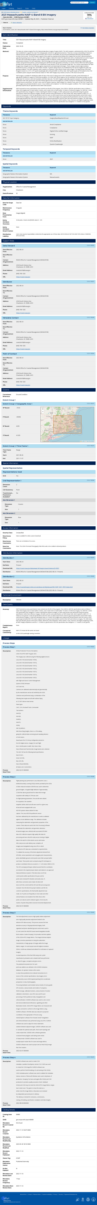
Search (19, 8)
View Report (90, 18)
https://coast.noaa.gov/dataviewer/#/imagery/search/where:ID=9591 (37, 568)
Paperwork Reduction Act (70, 1194)
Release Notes (37, 1194)
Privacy (55, 1194)
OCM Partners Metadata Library (11, 12)
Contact (30, 1194)
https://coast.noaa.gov (23, 277)
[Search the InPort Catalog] (79, 3)
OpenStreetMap (90, 441)
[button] (43, 409)
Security (61, 1194)
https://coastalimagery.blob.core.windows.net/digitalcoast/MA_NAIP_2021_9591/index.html (44, 587)
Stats (27, 8)
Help (33, 8)
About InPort (23, 1194)
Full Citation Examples (88, 28)
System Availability (47, 1194)
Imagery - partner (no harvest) (29, 12)
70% (89, 14)
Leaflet (82, 441)
